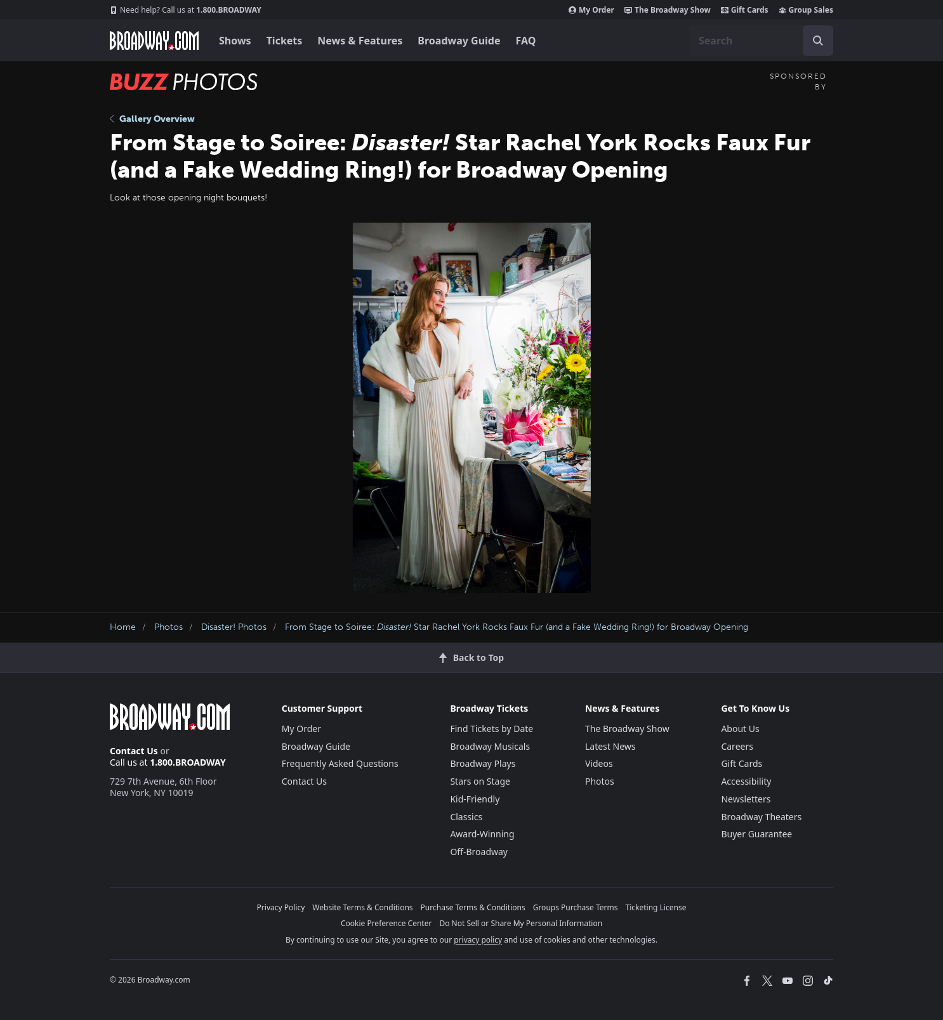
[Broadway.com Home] (154, 40)
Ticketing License (656, 907)
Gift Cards (744, 10)
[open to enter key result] (818, 40)
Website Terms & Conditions (362, 907)
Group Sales (806, 10)
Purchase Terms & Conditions (473, 907)
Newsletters (745, 799)
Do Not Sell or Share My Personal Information (520, 923)
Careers (737, 746)
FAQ (526, 41)
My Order (591, 10)
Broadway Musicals (490, 746)
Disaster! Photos (234, 627)
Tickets (285, 41)
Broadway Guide (459, 41)
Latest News (610, 746)
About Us (740, 729)
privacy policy (478, 939)
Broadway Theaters (761, 817)
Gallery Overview (152, 119)
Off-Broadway (479, 852)
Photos (168, 627)
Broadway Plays (482, 763)
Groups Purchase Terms (575, 907)
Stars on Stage (480, 781)
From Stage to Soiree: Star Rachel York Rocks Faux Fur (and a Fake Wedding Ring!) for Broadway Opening (516, 627)
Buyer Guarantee (756, 834)
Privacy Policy (281, 907)
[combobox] (761, 40)
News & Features (359, 41)
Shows (235, 41)
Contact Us (134, 751)
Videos (599, 763)
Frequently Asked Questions (340, 763)
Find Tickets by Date (491, 729)
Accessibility (746, 781)
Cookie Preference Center (386, 923)
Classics (466, 817)
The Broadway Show (667, 10)
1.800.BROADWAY (185, 10)
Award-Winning (482, 834)
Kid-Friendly (474, 799)
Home (123, 627)
